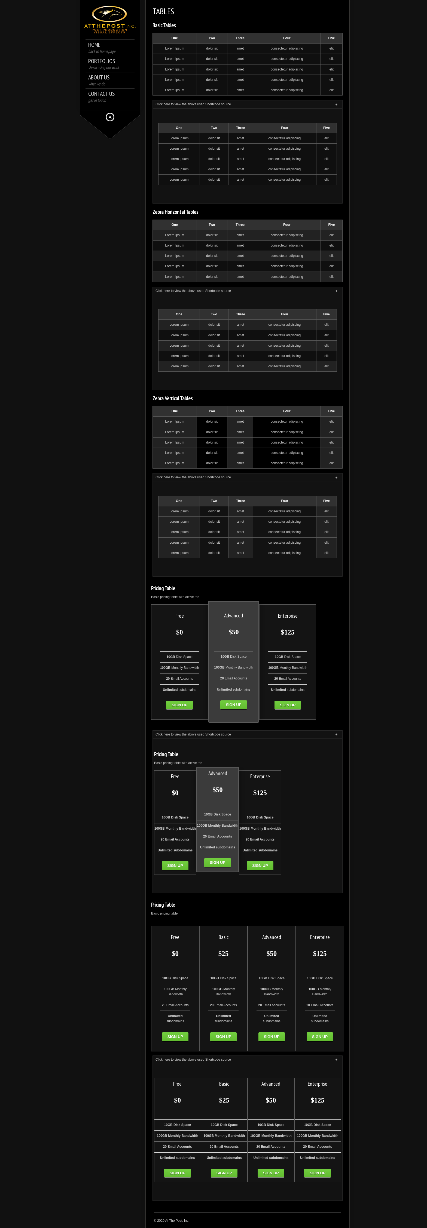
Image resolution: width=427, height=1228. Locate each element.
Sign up (179, 705)
